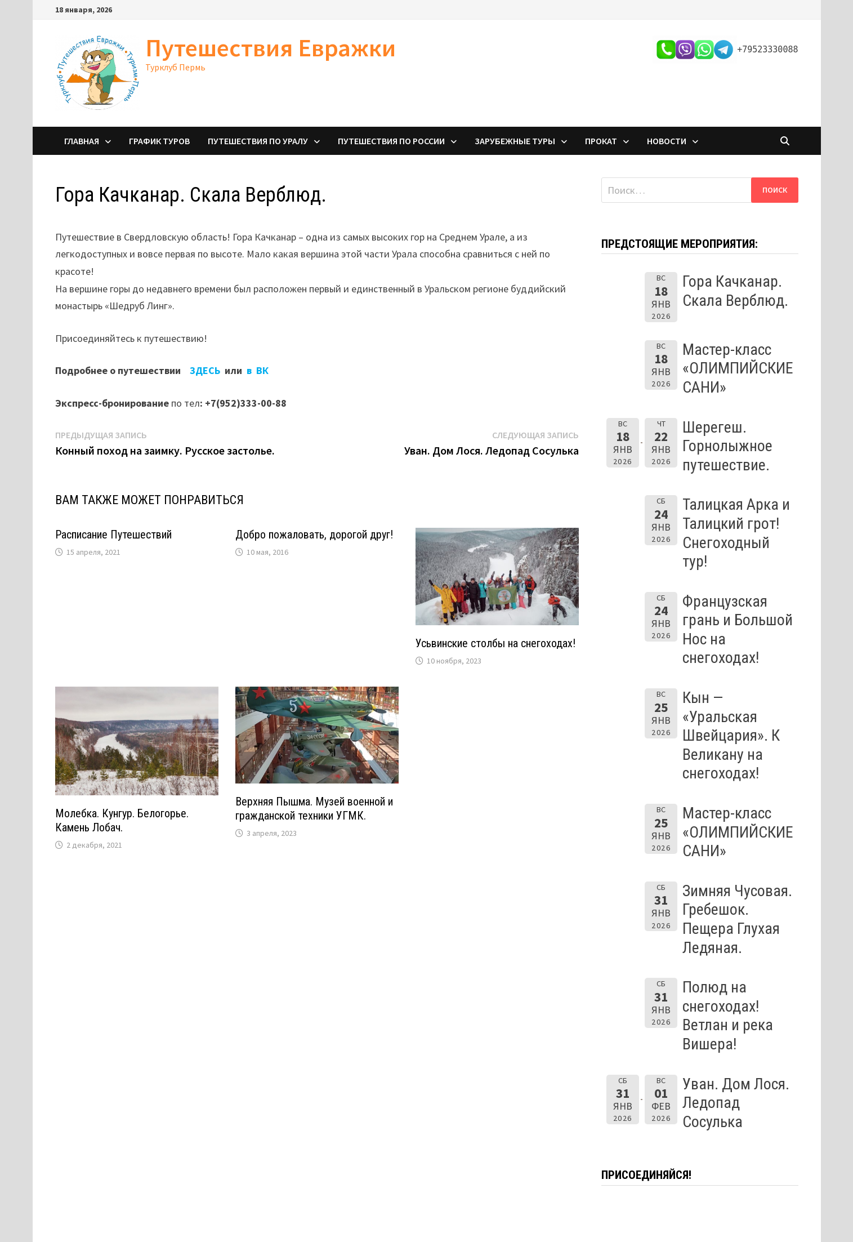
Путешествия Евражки (270, 47)
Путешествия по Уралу (258, 140)
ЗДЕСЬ (206, 370)
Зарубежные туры (515, 140)
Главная (81, 140)
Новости (666, 140)
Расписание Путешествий (113, 534)
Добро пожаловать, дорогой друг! (314, 534)
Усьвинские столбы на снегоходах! (495, 643)
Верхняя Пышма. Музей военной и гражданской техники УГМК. (314, 808)
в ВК (258, 370)
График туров (159, 140)
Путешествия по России (391, 140)
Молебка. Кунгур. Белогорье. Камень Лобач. (122, 820)
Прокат (601, 140)
